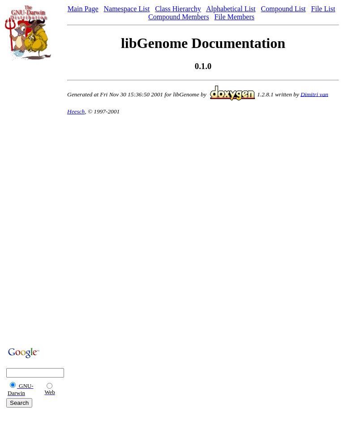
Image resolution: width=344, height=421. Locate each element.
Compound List (283, 9)
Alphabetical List (231, 9)
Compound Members (178, 17)
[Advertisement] (32, 202)
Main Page (83, 9)
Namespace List (127, 9)
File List (323, 9)
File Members (234, 17)
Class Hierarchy (178, 9)
